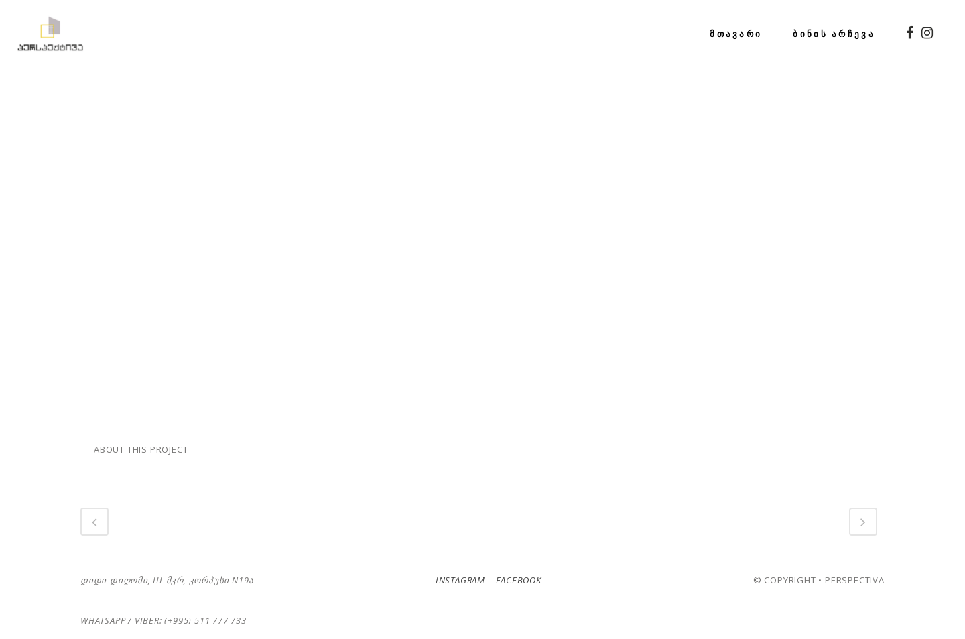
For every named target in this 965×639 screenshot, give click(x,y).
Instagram (457, 569)
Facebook (514, 569)
